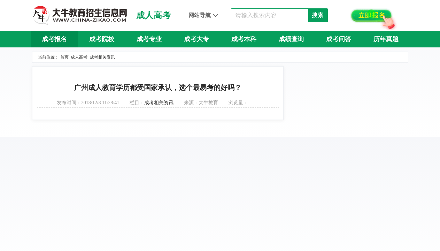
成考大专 (196, 39)
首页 (64, 57)
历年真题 (386, 39)
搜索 (318, 15)
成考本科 (243, 39)
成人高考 (79, 57)
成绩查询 (291, 39)
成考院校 (101, 39)
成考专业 (149, 39)
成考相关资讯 (102, 57)
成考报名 (54, 39)
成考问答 (338, 39)
